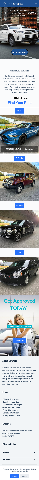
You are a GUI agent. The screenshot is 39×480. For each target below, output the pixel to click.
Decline (24, 476)
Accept (14, 476)
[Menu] (36, 4)
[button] (19, 134)
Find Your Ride (19, 103)
